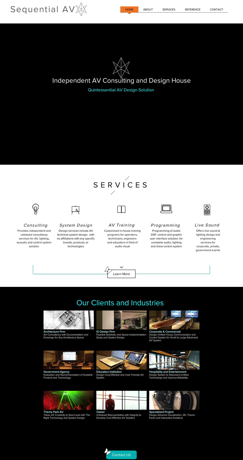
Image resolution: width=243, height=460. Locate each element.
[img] (69, 329)
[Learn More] (121, 274)
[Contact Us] (121, 455)
